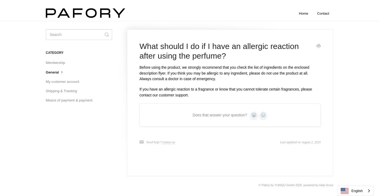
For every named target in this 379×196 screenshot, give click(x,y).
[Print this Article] (318, 47)
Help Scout (326, 185)
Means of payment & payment (69, 100)
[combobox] (356, 191)
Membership (55, 63)
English (352, 191)
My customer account (62, 82)
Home (303, 13)
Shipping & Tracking (61, 91)
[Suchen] (79, 34)
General (55, 72)
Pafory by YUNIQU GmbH (278, 185)
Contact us (168, 142)
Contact (323, 13)
